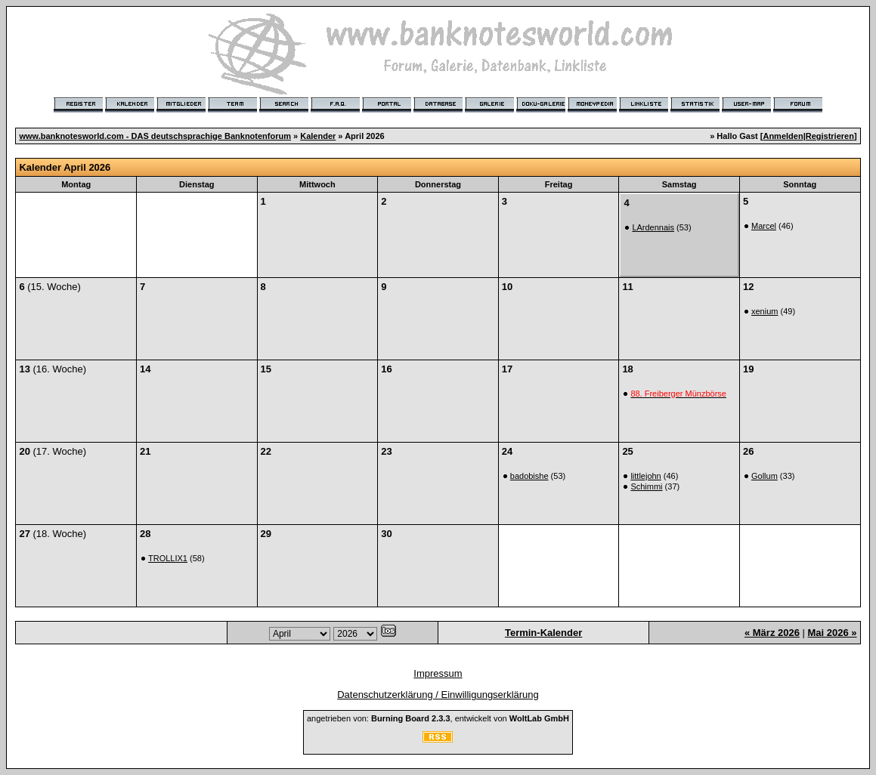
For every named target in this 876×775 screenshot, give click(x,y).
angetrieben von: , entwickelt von (438, 718)
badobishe (529, 475)
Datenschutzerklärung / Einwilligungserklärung (438, 694)
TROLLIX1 (167, 558)
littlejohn (645, 475)
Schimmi (646, 486)
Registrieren (830, 135)
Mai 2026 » (832, 632)
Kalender (318, 135)
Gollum (764, 475)
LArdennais (653, 227)
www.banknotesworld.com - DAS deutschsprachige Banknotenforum (155, 135)
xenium (764, 311)
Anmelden (783, 135)
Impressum (437, 673)
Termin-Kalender (543, 632)
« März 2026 (772, 632)
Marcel (763, 225)
